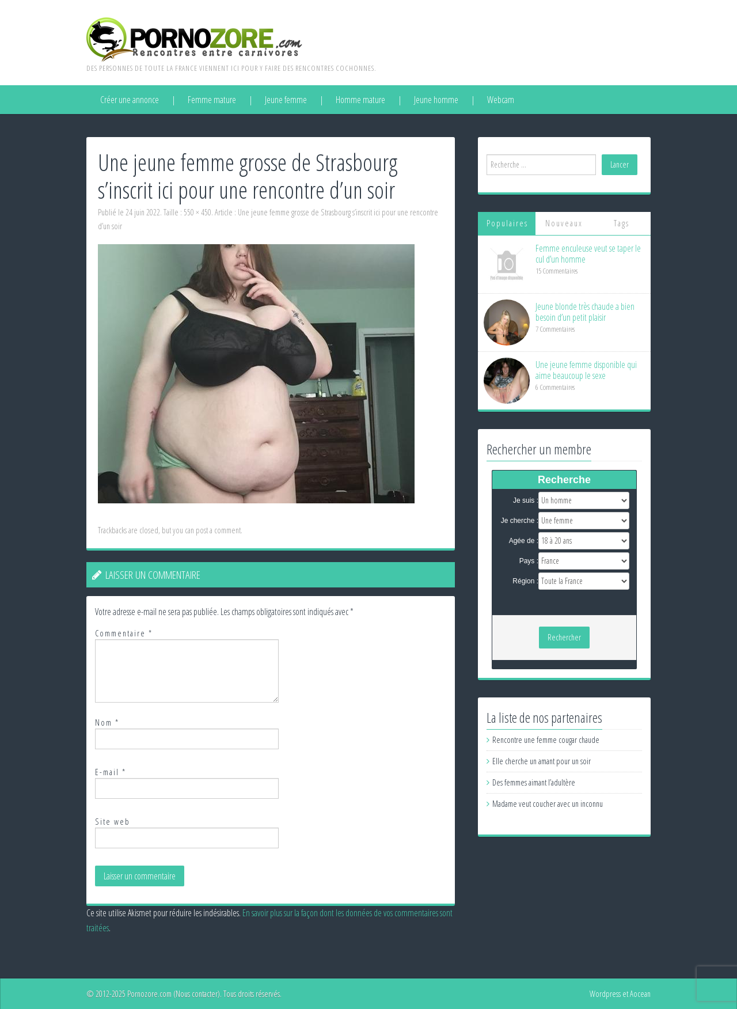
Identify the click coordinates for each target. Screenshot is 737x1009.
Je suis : (525, 500)
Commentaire (124, 633)
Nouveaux (564, 223)
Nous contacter (197, 993)
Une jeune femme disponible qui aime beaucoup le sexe (586, 370)
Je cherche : (519, 521)
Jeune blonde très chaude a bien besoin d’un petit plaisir (585, 312)
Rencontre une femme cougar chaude (545, 739)
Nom (107, 722)
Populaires (507, 223)
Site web (112, 821)
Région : (525, 581)
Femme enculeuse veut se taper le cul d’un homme (588, 253)
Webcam (500, 99)
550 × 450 (197, 212)
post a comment (218, 530)
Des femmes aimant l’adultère (533, 782)
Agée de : (523, 541)
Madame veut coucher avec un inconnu (547, 803)
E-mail (110, 772)
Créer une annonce (129, 99)
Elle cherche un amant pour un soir (541, 761)
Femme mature (212, 99)
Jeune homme (436, 99)
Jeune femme (286, 99)
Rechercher (564, 637)
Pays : (528, 561)
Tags (621, 223)
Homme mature (360, 99)
